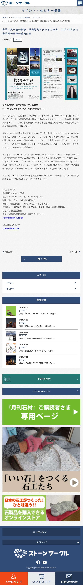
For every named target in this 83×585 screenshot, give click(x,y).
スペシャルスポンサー (41, 391)
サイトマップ (41, 542)
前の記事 (7, 252)
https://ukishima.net (10, 228)
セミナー (10, 289)
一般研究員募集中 (43, 379)
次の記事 (75, 252)
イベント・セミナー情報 (20, 17)
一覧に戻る (41, 259)
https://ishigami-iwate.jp (12, 218)
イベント (36, 17)
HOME (5, 17)
